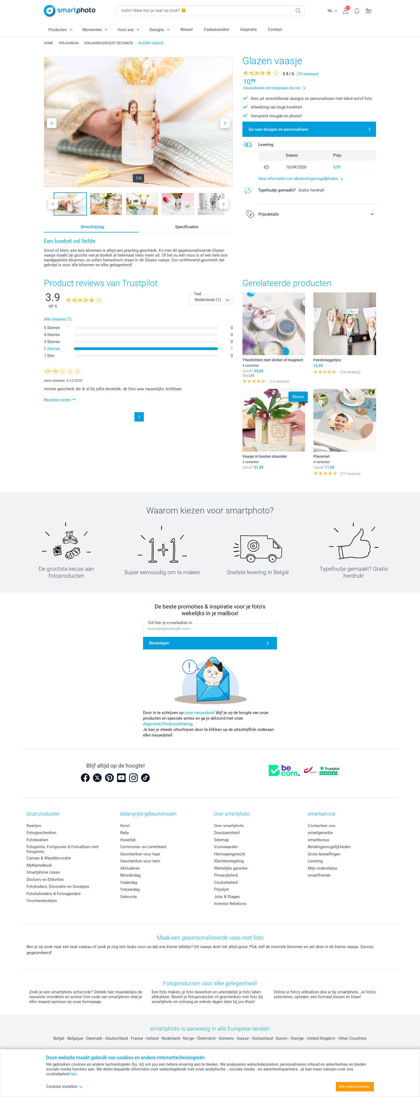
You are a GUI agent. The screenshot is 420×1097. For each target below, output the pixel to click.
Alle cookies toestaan (354, 1086)
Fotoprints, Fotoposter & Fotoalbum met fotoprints (63, 849)
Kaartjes (34, 825)
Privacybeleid (226, 875)
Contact (275, 29)
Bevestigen (159, 643)
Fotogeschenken (41, 832)
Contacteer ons (321, 825)
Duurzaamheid (226, 832)
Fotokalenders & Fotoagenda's (54, 893)
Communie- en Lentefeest (143, 846)
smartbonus (318, 839)
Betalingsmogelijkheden (329, 846)
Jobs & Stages (227, 896)
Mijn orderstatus (322, 868)
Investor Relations (230, 903)
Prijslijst (221, 889)
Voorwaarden (226, 846)
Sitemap (221, 839)
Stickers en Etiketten (45, 879)
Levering (315, 861)
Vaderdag (128, 882)
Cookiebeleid (226, 882)
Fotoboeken (37, 839)
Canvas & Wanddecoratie (49, 858)
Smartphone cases (43, 872)
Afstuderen (130, 868)
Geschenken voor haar (140, 854)
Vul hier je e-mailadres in (170, 623)
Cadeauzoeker (216, 29)
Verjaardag (130, 889)
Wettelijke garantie (231, 868)
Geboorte (128, 896)
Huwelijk (128, 839)
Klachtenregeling (229, 861)
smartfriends (319, 875)
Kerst (125, 825)
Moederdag (130, 875)
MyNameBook (39, 865)
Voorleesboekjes (42, 900)
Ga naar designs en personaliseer (278, 129)
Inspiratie (248, 29)
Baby (124, 832)
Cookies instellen (64, 1086)
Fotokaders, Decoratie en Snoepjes (58, 886)
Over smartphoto (229, 825)
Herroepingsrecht (229, 854)
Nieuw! (187, 29)
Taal (197, 293)
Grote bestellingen (324, 854)
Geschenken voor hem (140, 861)
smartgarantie (320, 832)
